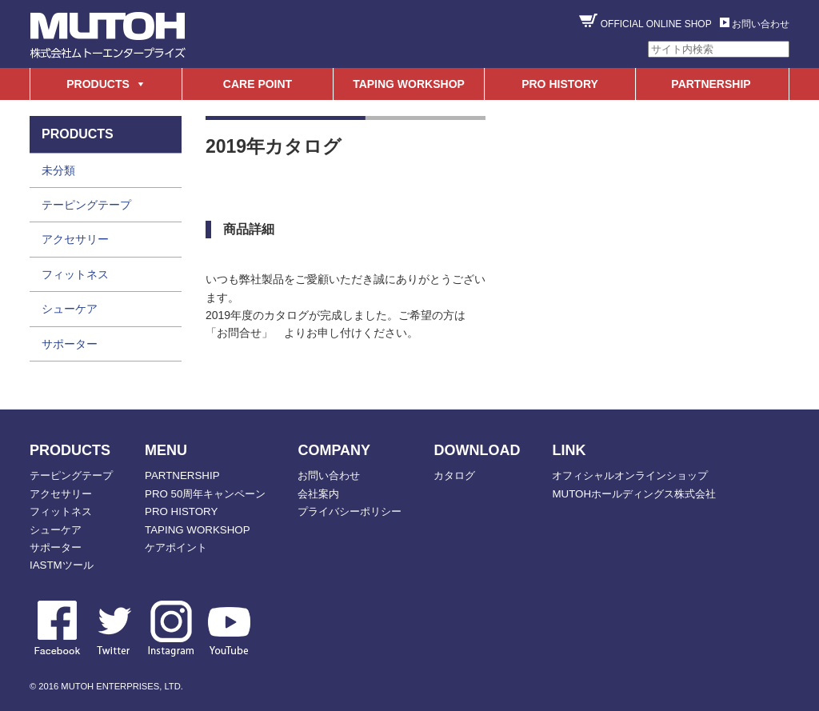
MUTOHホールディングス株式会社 (634, 494)
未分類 (58, 170)
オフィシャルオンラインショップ (630, 475)
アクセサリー (75, 239)
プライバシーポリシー (350, 511)
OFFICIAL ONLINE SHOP (656, 24)
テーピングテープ (86, 204)
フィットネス (75, 274)
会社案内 (318, 494)
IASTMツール (62, 565)
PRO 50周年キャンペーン (205, 494)
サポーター (70, 344)
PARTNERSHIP (710, 84)
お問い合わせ (760, 24)
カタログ (454, 475)
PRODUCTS (98, 84)
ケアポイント (176, 547)
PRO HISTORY (559, 84)
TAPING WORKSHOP (409, 84)
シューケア (70, 308)
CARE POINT (257, 84)
